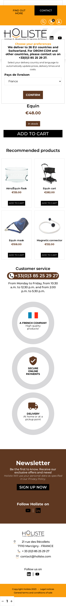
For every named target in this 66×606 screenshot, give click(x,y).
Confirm (33, 95)
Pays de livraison (17, 74)
